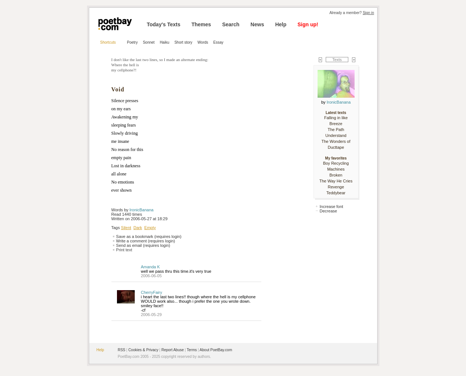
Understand (335, 135)
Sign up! (308, 24)
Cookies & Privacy (143, 350)
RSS (121, 350)
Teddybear (335, 193)
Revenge (336, 187)
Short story (183, 42)
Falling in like (336, 117)
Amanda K (150, 267)
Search (230, 24)
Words (203, 42)
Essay (218, 42)
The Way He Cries (335, 181)
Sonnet (149, 42)
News (257, 24)
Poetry (132, 42)
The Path (336, 129)
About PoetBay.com (216, 350)
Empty (150, 227)
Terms (192, 350)
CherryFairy (151, 292)
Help (280, 24)
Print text (124, 250)
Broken (335, 175)
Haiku (165, 42)
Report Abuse (172, 350)
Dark (137, 227)
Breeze (335, 123)
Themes (201, 24)
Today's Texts (164, 24)
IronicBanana (142, 210)
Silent (126, 227)
